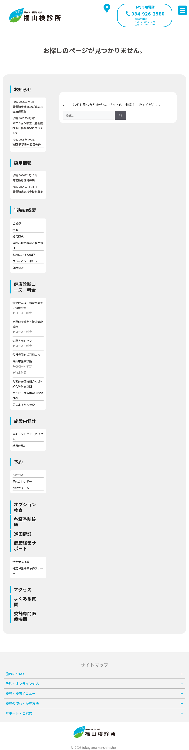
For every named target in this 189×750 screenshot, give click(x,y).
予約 (18, 462)
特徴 (15, 230)
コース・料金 (23, 313)
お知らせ (23, 89)
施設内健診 (25, 421)
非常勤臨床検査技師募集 (28, 192)
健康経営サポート (25, 545)
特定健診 (20, 372)
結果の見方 (19, 445)
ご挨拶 (17, 223)
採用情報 (23, 163)
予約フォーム (21, 488)
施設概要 (18, 268)
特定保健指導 (21, 562)
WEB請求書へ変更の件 (27, 144)
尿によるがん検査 (24, 404)
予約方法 (18, 475)
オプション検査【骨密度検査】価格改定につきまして (28, 128)
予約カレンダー (22, 481)
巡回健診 (23, 534)
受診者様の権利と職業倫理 (28, 245)
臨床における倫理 (24, 255)
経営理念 (18, 236)
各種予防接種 (25, 522)
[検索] (120, 115)
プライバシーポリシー (26, 261)
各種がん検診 (23, 366)
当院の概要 (25, 210)
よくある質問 (25, 601)
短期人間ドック (22, 341)
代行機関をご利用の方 (26, 354)
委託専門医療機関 (25, 616)
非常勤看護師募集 (24, 180)
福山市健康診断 (22, 361)
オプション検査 (25, 507)
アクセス (22, 589)
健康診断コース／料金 (25, 287)
